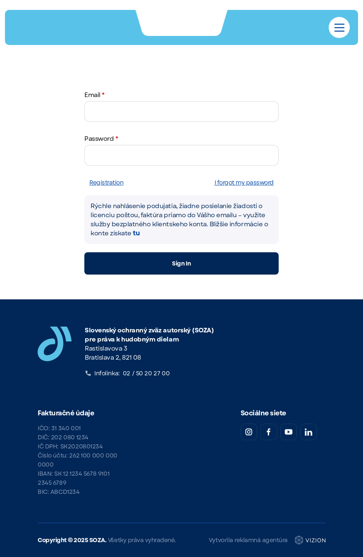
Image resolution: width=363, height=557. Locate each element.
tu (136, 233)
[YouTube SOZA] (288, 432)
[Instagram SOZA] (249, 432)
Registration (106, 182)
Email (94, 95)
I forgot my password (244, 182)
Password (101, 138)
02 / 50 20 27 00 (146, 373)
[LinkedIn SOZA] (308, 432)
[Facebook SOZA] (268, 432)
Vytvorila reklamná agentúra (267, 540)
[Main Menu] (339, 27)
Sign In (181, 263)
